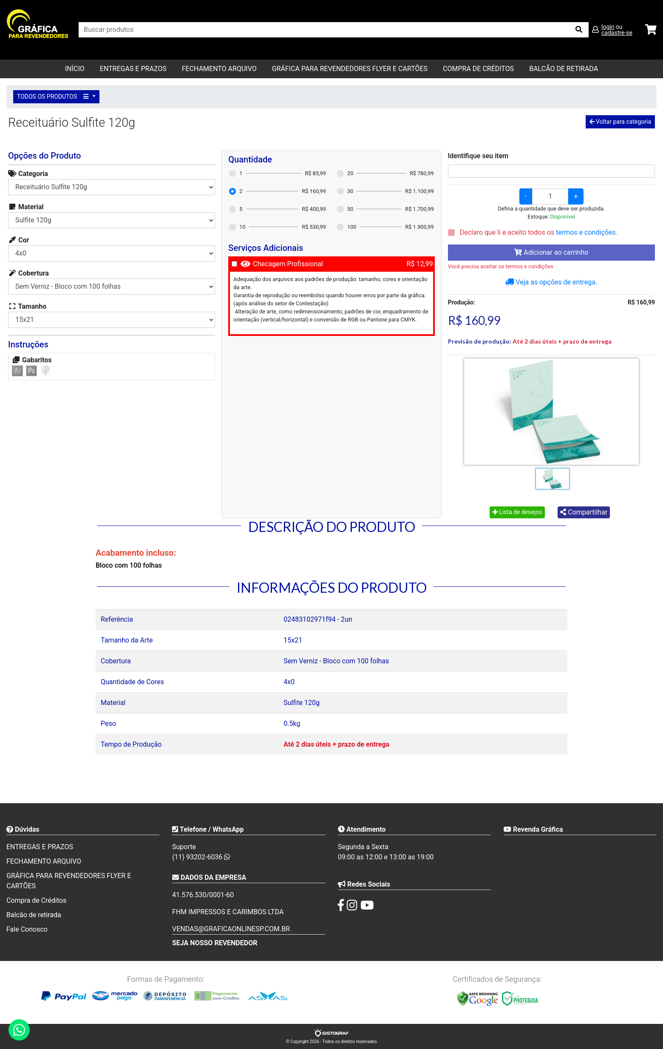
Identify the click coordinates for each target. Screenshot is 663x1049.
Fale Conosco (27, 929)
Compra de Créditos (478, 69)
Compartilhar (583, 512)
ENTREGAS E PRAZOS (133, 69)
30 (350, 191)
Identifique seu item (478, 156)
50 (350, 209)
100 (352, 227)
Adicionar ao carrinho (551, 252)
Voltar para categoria (620, 121)
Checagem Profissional (288, 264)
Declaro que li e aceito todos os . (538, 232)
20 (350, 173)
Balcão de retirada (33, 915)
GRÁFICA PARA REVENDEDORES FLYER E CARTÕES (350, 69)
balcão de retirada (563, 69)
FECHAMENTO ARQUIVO (219, 69)
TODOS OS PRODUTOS (54, 96)
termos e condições (585, 232)
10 (242, 227)
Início (75, 69)
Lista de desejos (517, 512)
